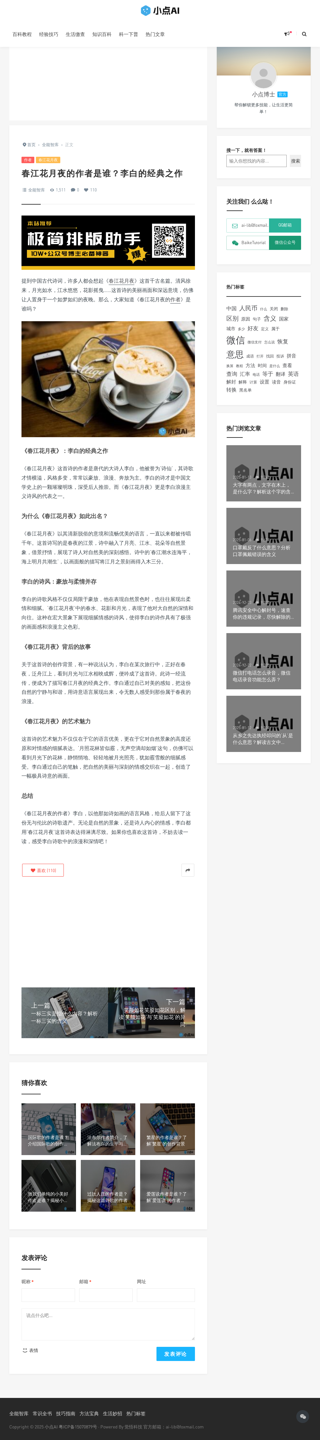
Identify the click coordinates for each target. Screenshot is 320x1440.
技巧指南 (65, 1413)
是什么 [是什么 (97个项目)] (274, 370)
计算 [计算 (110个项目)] (253, 386)
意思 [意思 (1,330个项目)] (235, 359)
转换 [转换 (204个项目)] (231, 395)
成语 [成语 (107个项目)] (250, 360)
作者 (28, 159)
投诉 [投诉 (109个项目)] (280, 360)
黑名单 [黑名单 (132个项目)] (245, 394)
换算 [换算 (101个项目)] (229, 370)
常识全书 (42, 1413)
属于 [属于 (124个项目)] (275, 333)
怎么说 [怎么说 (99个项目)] (269, 347)
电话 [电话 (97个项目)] (256, 379)
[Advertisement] (108, 75)
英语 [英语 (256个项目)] (293, 378)
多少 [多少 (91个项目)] (241, 333)
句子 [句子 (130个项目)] (257, 323)
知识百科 (102, 34)
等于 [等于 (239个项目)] (267, 378)
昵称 (27, 1282)
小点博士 (263, 98)
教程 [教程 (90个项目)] (239, 370)
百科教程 (22, 34)
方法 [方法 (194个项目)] (250, 370)
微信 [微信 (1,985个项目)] (235, 344)
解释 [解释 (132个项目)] (243, 386)
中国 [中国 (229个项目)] (231, 313)
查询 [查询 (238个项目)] (231, 378)
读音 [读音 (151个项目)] (276, 386)
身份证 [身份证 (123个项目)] (289, 386)
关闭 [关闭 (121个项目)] (274, 313)
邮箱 (85, 1282)
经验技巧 (48, 34)
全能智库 (36, 189)
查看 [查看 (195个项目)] (287, 370)
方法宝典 (89, 1413)
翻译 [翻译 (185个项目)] (280, 379)
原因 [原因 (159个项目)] (245, 323)
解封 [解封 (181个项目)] (231, 386)
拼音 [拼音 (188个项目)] (291, 360)
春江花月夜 (48, 159)
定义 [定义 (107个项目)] (265, 333)
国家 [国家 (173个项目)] (284, 323)
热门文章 (155, 34)
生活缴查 (75, 34)
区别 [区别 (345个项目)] (232, 323)
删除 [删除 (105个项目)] (284, 313)
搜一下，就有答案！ (246, 155)
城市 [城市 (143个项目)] (230, 333)
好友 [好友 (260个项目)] (253, 333)
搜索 (295, 165)
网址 (141, 1281)
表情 (30, 1350)
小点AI (52, 1426)
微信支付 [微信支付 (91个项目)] (255, 347)
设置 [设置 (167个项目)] (264, 386)
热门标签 (136, 1413)
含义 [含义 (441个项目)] (270, 323)
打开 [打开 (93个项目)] (260, 361)
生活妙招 (112, 1413)
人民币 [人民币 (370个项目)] (248, 312)
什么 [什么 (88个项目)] (263, 314)
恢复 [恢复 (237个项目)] (282, 346)
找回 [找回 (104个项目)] (270, 361)
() (43, 870)
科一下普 (128, 34)
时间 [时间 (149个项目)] (262, 370)
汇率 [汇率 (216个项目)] (245, 378)
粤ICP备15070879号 (78, 1426)
